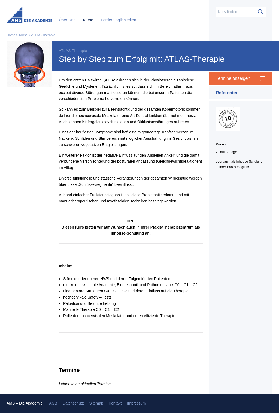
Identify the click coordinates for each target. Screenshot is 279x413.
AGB (53, 403)
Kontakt (115, 403)
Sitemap (96, 403)
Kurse (88, 20)
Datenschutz (73, 403)
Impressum (136, 403)
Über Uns (68, 20)
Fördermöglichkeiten (118, 20)
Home (11, 35)
